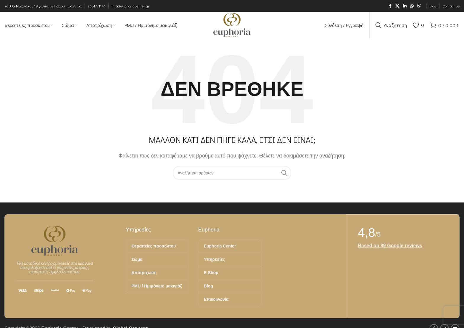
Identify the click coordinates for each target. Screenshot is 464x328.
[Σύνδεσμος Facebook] (390, 6)
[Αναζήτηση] (391, 25)
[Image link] (54, 240)
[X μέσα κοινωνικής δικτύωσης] (397, 6)
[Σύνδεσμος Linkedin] (404, 6)
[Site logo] (232, 24)
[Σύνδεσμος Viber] (419, 6)
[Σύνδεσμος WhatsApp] (411, 6)
